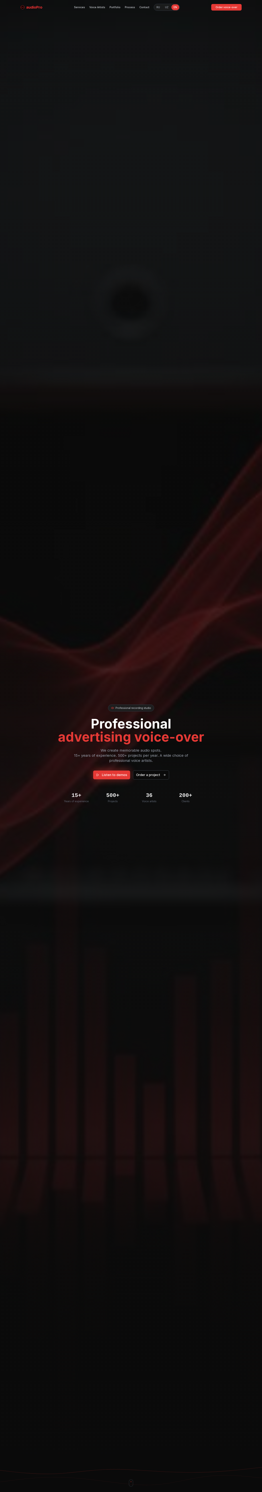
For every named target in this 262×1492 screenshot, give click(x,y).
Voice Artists (97, 2)
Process (130, 2)
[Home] (31, 2)
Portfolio (115, 2)
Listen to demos (111, 778)
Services (79, 2)
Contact (144, 2)
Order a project (151, 778)
